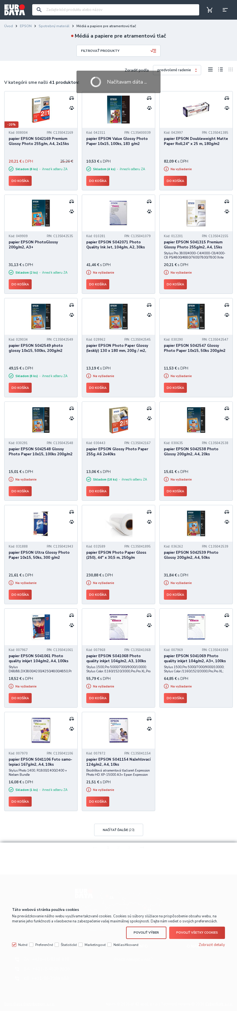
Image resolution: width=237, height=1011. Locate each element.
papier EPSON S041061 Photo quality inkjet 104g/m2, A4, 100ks (38, 659)
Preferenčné (44, 945)
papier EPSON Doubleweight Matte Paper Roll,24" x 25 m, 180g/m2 (196, 141)
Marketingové (95, 945)
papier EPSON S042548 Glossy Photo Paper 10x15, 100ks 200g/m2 (41, 452)
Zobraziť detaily (212, 944)
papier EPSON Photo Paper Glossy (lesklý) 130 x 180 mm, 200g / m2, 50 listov (117, 350)
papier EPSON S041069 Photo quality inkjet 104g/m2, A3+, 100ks (195, 659)
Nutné (22, 945)
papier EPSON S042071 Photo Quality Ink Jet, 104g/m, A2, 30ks (115, 245)
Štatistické (69, 945)
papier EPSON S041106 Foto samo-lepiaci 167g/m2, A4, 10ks (40, 762)
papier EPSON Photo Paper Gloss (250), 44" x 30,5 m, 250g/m (116, 555)
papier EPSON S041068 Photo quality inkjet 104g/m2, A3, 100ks (116, 659)
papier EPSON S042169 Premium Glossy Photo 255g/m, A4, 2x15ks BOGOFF (39, 143)
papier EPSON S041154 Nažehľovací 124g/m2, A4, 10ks (118, 762)
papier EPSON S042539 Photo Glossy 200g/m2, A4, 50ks (191, 555)
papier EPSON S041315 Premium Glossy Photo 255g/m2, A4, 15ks (193, 245)
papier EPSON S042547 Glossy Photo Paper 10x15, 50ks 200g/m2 (195, 348)
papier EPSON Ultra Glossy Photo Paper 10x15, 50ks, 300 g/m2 (39, 555)
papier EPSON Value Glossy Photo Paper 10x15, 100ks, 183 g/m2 (117, 141)
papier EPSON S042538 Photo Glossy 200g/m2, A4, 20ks (191, 452)
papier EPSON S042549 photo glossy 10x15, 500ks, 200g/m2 (36, 348)
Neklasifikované (125, 945)
